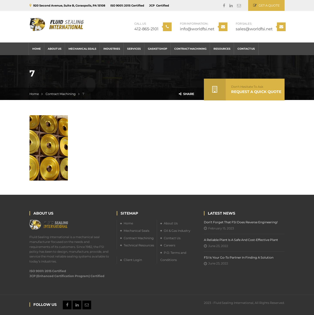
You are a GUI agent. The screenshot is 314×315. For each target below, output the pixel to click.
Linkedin (229, 6)
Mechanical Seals (136, 231)
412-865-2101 (146, 29)
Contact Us (172, 238)
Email (237, 6)
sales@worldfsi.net (254, 29)
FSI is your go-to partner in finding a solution (238, 257)
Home (34, 94)
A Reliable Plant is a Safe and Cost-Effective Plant (241, 240)
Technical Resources (139, 245)
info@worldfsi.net (197, 29)
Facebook (221, 6)
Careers (169, 245)
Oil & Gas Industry (177, 231)
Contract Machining (61, 94)
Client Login (133, 260)
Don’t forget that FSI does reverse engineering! (241, 222)
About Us (171, 223)
